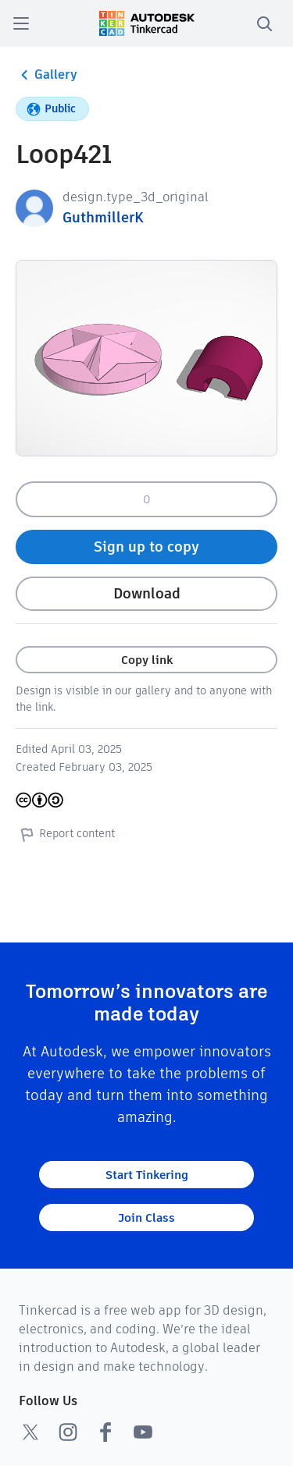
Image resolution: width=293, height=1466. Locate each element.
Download (146, 593)
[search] (264, 23)
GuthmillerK (103, 217)
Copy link (147, 659)
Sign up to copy (146, 546)
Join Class (146, 1217)
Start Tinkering (146, 1174)
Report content (65, 834)
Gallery (46, 75)
